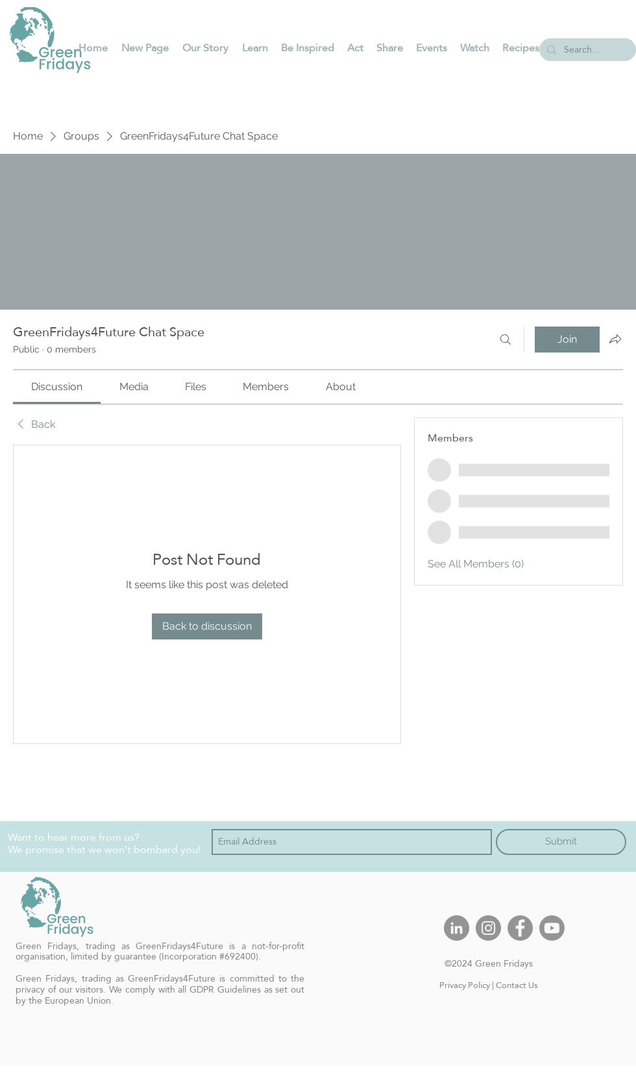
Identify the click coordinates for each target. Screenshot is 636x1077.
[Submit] (561, 842)
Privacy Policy (464, 985)
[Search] (505, 340)
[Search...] (586, 50)
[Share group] (615, 339)
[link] (56, 386)
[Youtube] (552, 928)
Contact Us (517, 985)
